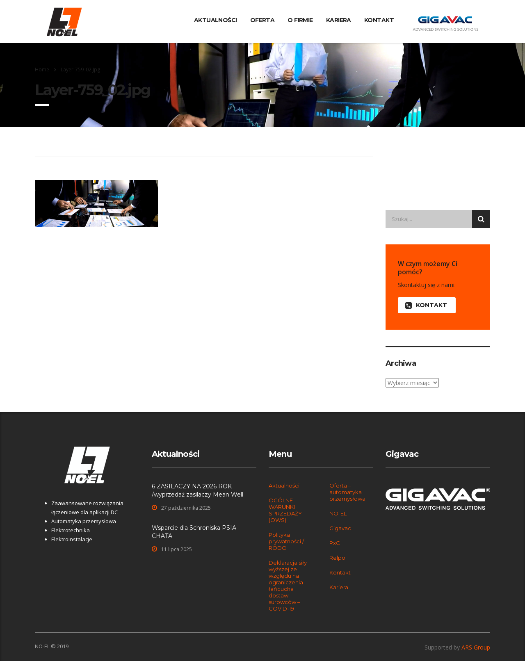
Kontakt (379, 20)
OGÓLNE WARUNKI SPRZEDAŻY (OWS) (285, 510)
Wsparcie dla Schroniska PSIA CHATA (194, 532)
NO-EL (338, 513)
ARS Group (475, 647)
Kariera (338, 20)
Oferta (262, 20)
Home (42, 69)
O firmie (300, 20)
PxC (334, 543)
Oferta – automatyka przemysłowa (347, 492)
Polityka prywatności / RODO (286, 541)
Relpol (338, 557)
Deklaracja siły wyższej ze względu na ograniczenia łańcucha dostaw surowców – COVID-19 (288, 585)
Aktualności (215, 20)
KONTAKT (426, 305)
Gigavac (340, 528)
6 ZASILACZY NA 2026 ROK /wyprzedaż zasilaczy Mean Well (197, 490)
